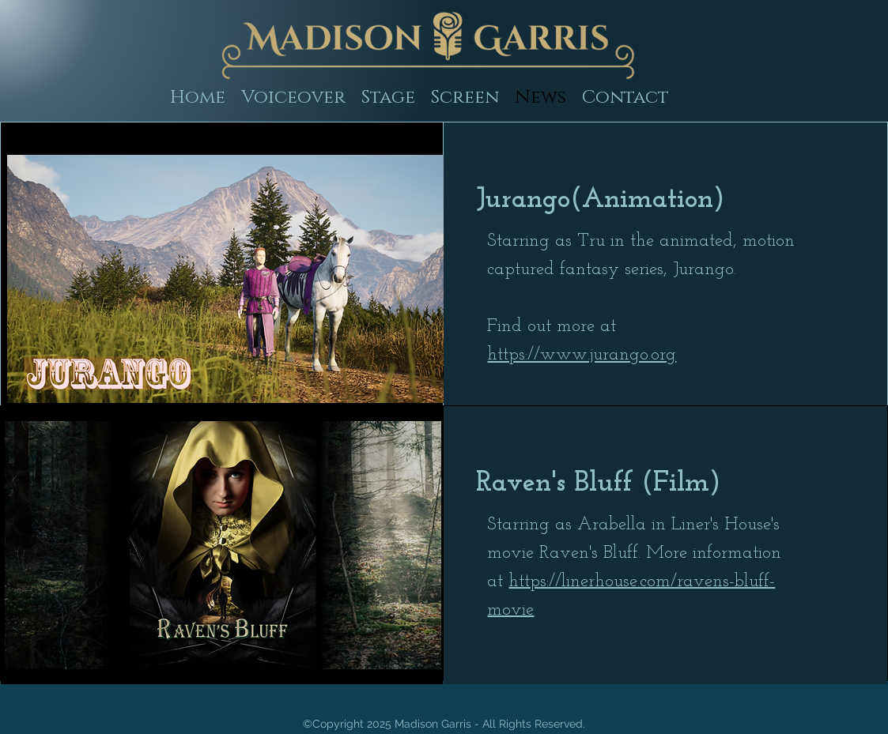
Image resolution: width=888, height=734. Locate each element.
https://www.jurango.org (581, 355)
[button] (388, 97)
